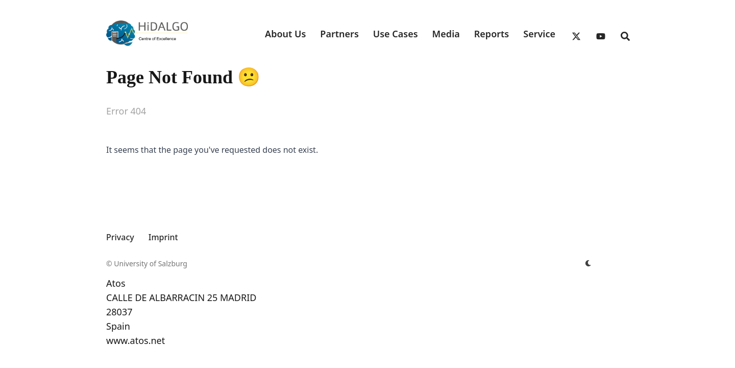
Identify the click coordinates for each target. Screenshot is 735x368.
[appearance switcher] (588, 263)
